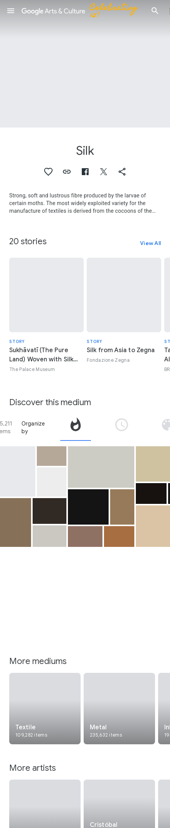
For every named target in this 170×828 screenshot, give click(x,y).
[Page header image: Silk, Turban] (85, 64)
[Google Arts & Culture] (82, 11)
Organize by (33, 427)
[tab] (75, 427)
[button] (11, 11)
